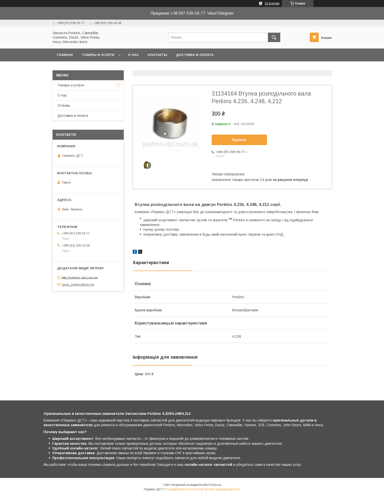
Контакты (157, 55)
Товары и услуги (98, 55)
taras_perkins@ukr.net (78, 284)
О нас (133, 55)
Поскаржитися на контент (182, 489)
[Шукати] (274, 37)
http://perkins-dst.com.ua (80, 277)
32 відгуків (272, 3)
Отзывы (63, 105)
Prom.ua (215, 485)
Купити (239, 140)
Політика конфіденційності (221, 489)
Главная (65, 55)
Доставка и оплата (194, 55)
